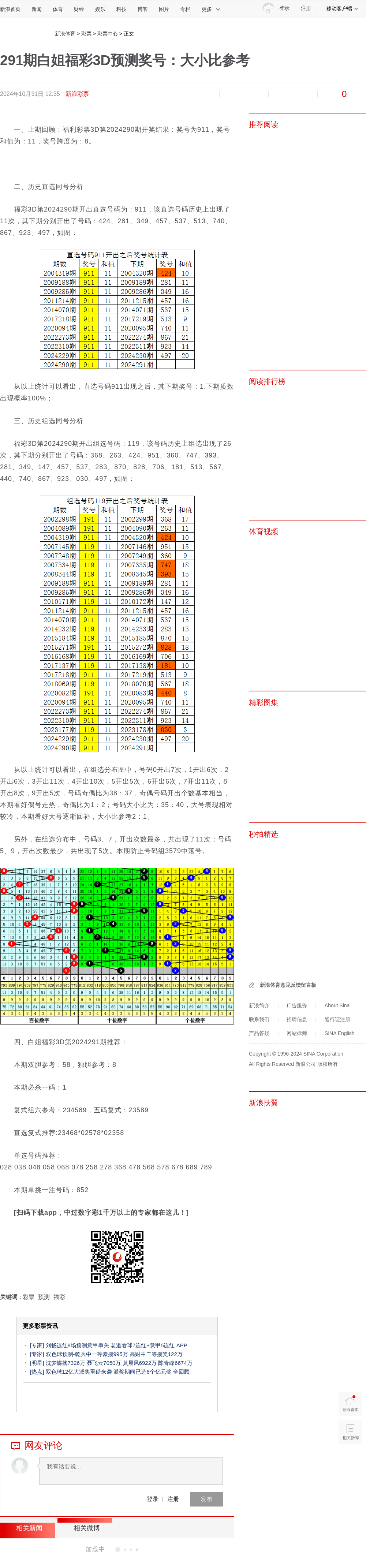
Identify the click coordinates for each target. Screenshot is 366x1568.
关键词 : (11, 1297)
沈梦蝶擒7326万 (65, 1363)
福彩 (59, 1297)
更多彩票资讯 (40, 1326)
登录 (152, 1499)
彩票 (86, 34)
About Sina (337, 1005)
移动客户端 (342, 8)
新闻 (36, 9)
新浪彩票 (77, 94)
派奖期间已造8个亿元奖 (142, 1372)
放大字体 (207, 94)
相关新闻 (27, 1528)
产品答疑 (259, 1033)
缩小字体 (183, 94)
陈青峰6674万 (175, 1363)
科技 (121, 9)
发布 (206, 1499)
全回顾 (181, 1372)
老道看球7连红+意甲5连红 (143, 1345)
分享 (305, 94)
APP (181, 1345)
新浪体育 (65, 34)
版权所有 (327, 1064)
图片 (164, 9)
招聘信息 (297, 1019)
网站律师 (297, 1033)
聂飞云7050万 (104, 1363)
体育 (58, 9)
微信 (281, 94)
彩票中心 (107, 34)
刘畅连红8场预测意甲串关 (77, 1345)
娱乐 (100, 9)
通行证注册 (337, 1019)
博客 (143, 9)
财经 (79, 9)
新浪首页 (10, 9)
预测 (44, 1297)
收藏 (232, 94)
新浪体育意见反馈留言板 (288, 985)
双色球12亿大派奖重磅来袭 (79, 1372)
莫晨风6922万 (140, 1363)
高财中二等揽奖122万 (156, 1354)
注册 (306, 8)
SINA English (340, 1033)
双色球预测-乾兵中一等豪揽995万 (87, 1354)
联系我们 (259, 1019)
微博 (256, 94)
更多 (211, 9)
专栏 (185, 9)
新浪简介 (259, 1005)
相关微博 (82, 1528)
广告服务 (297, 1005)
